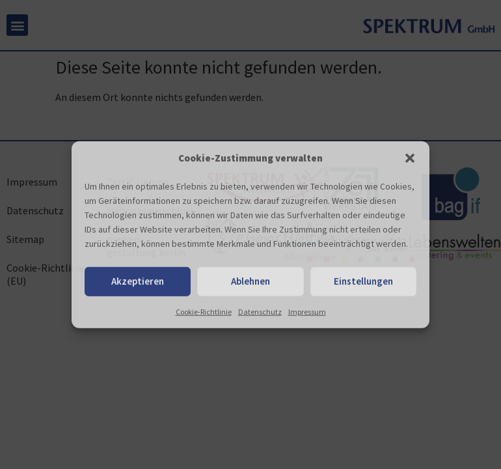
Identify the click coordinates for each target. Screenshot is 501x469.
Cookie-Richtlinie (204, 311)
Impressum (307, 311)
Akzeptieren (137, 281)
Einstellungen (363, 281)
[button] (409, 158)
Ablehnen (250, 281)
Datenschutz (260, 311)
